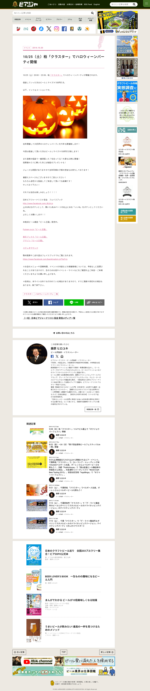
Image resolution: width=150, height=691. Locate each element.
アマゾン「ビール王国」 (33, 241)
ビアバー (49, 19)
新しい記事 (106, 652)
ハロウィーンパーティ (44, 294)
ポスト (35, 302)
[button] (115, 31)
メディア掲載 (91, 19)
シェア (55, 302)
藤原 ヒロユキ (59, 348)
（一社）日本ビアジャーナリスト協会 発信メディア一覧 (49, 318)
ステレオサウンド (30, 248)
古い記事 (21, 652)
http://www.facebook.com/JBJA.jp (38, 203)
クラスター (28, 294)
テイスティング (38, 19)
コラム (69, 19)
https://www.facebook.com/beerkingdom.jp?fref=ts (45, 259)
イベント (28, 19)
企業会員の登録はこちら (127, 212)
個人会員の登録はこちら (127, 219)
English (97, 4)
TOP (64, 652)
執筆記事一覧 (91, 409)
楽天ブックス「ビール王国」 (35, 237)
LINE (76, 302)
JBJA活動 (80, 19)
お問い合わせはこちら (65, 333)
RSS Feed (88, 4)
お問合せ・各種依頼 (74, 4)
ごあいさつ (52, 4)
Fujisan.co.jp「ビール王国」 (35, 229)
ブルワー (59, 19)
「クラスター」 (56, 75)
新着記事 (18, 19)
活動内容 (61, 4)
